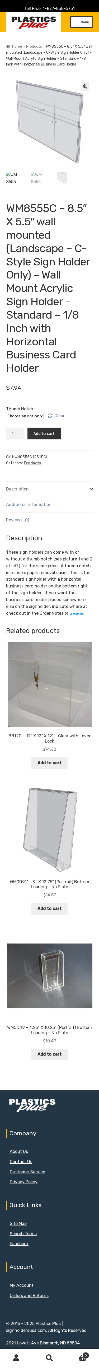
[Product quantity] (15, 434)
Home (17, 46)
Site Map (18, 1223)
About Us (19, 1151)
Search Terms (23, 1233)
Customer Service (27, 1171)
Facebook (19, 1243)
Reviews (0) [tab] (17, 519)
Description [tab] (17, 489)
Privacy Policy (23, 1181)
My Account (22, 1285)
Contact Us (21, 1161)
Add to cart (44, 433)
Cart (77, 1354)
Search (49, 1358)
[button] (85, 86)
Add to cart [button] (49, 762)
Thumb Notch (19, 408)
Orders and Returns (29, 1295)
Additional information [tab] (28, 504)
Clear (59, 415)
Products (34, 46)
